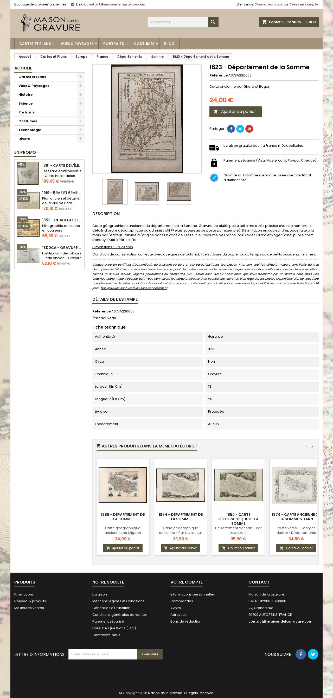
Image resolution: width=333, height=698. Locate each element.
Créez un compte (303, 4)
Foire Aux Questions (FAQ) (114, 628)
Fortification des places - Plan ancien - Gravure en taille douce (62, 258)
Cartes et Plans (35, 43)
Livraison (99, 594)
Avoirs (175, 607)
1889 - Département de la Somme (123, 517)
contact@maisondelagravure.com (116, 4)
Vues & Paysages (77, 43)
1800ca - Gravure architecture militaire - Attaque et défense (62, 248)
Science (25, 103)
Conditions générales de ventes (119, 614)
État (96, 318)
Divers (24, 138)
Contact (259, 582)
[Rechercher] (183, 22)
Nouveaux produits (30, 601)
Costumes (144, 43)
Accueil (23, 68)
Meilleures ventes (29, 607)
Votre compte (186, 582)
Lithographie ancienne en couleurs (61, 228)
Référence (218, 75)
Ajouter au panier (234, 111)
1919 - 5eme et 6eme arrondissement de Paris (62, 193)
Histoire (25, 94)
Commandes (181, 601)
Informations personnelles (192, 594)
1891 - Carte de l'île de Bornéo (62, 165)
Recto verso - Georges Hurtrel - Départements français (296, 533)
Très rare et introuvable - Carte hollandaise (62, 173)
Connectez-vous (268, 4)
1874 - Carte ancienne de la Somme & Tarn (296, 517)
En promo (25, 152)
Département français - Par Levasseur (238, 530)
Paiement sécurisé (108, 621)
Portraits (113, 43)
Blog (169, 43)
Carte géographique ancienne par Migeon (123, 530)
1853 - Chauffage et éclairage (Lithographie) (62, 220)
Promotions (24, 594)
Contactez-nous (106, 634)
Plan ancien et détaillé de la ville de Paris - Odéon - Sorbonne (61, 203)
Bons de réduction (185, 621)
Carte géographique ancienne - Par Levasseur (180, 530)
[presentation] (108, 672)
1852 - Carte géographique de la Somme (238, 519)
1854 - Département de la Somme (181, 517)
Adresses (178, 614)
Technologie (29, 129)
